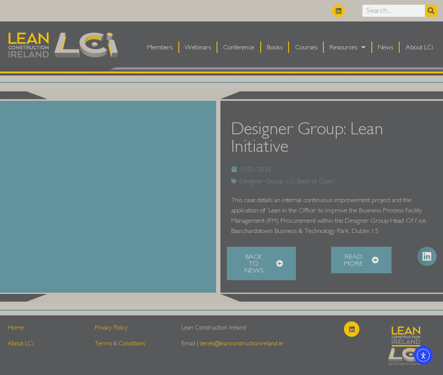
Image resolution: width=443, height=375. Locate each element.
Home (16, 327)
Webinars (198, 47)
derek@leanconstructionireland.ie (241, 343)
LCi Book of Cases (310, 181)
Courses (306, 47)
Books (275, 47)
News (385, 47)
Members (159, 47)
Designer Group (261, 181)
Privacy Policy (111, 327)
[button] (427, 256)
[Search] (431, 11)
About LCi (419, 47)
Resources (347, 47)
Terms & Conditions (120, 343)
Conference (238, 47)
